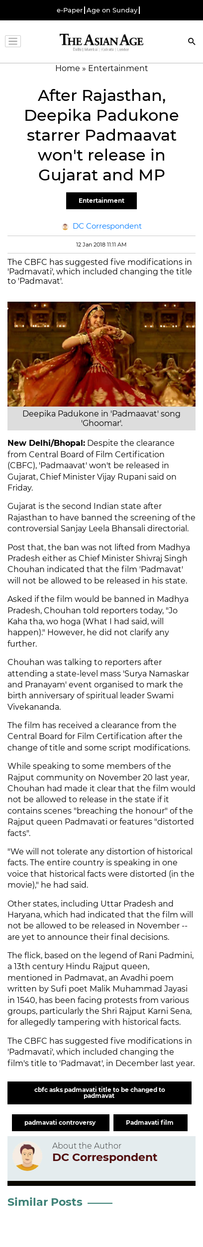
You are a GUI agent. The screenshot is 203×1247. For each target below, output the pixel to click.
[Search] (192, 42)
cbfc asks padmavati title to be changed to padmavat (99, 1092)
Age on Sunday (112, 10)
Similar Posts (45, 1202)
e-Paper (70, 10)
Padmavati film (150, 1122)
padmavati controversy (60, 1122)
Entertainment (101, 200)
